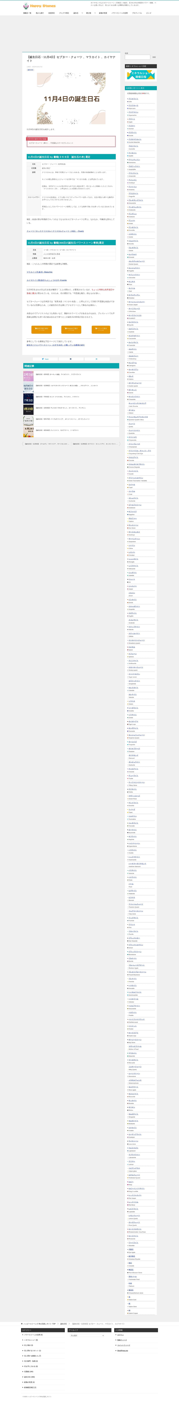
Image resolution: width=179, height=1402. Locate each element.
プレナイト (133, 979)
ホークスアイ (133, 1033)
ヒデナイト (133, 890)
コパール (132, 484)
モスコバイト (133, 1094)
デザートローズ (134, 796)
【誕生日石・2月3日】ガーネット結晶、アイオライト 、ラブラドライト (58, 374)
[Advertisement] (89, 32)
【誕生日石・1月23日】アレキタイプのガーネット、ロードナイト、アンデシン (60, 408)
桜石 (130, 1263)
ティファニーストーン (137, 782)
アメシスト (133, 180)
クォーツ (132, 424)
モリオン (132, 1107)
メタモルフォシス (135, 1080)
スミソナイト (133, 660)
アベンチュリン (134, 160)
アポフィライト (134, 166)
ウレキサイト (133, 248)
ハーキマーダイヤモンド (137, 863)
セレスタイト (133, 687)
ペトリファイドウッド (137, 1019)
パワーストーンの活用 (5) (33, 1335)
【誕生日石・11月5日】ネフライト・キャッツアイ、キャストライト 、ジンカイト (96, 444)
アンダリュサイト (135, 207)
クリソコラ (133, 437)
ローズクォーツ (134, 1222)
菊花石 (131, 1290)
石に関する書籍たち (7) (32, 1356)
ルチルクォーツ (134, 1175)
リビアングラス (134, 1168)
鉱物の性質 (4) (29, 1382)
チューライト (133, 775)
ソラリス (132, 701)
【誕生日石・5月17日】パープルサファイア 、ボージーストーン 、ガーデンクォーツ (62, 419)
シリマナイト (133, 566)
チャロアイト (133, 769)
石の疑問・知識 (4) (31, 1361)
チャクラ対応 (64, 13)
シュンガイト (133, 559)
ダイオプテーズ (134, 748)
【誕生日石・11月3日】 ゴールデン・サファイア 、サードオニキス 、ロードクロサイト (47, 444)
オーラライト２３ (135, 315)
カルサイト (133, 349)
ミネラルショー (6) (31, 1340)
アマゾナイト (133, 173)
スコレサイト (133, 620)
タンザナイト (133, 728)
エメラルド (133, 254)
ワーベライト (133, 1243)
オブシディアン (134, 295)
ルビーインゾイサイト (137, 1188)
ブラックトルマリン (136, 945)
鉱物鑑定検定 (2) (30, 1387)
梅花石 (131, 1270)
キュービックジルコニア (137, 403)
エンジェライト (134, 268)
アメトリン (133, 187)
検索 (126, 53)
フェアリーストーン (136, 911)
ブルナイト (133, 958)
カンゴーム (133, 363)
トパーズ (132, 809)
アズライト (133, 132)
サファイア (133, 511)
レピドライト (133, 1209)
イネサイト (133, 234)
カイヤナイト (133, 322)
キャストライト (134, 396)
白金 (130, 1283)
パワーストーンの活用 (120, 13)
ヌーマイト (133, 830)
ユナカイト (133, 1128)
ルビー (131, 1182)
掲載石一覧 (27, 13)
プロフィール (137, 13)
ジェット (132, 579)
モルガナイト (133, 1114)
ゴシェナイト (133, 498)
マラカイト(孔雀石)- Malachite (39, 272)
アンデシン (133, 214)
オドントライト (134, 275)
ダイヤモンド (133, 755)
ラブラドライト (134, 1155)
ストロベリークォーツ (137, 640)
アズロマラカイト (135, 139)
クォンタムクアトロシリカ (138, 417)
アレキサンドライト (136, 200)
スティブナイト (134, 627)
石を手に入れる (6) (31, 1366)
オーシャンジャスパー (137, 302)
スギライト (133, 613)
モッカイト (133, 1100)
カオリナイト (133, 329)
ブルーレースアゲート (137, 965)
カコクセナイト (134, 336)
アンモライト (133, 227)
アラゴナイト (133, 193)
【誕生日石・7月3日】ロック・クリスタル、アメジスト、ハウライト (57, 397)
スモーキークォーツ (136, 667)
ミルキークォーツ (135, 1067)
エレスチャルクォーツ (137, 261)
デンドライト (133, 803)
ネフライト (133, 836)
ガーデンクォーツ (135, 383)
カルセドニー (133, 356)
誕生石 (76, 13)
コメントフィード (123, 1345)
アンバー (132, 220)
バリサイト (133, 870)
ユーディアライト (135, 1134)
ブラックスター (134, 938)
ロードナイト (133, 1236)
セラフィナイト (134, 681)
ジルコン (132, 593)
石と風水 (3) (28, 1345)
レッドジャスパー (135, 1195)
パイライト (133, 877)
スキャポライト (134, 606)
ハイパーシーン (134, 843)
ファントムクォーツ (136, 904)
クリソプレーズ (134, 444)
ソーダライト (133, 708)
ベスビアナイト (134, 1006)
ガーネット (133, 390)
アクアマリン (133, 112)
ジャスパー (133, 586)
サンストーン (133, 525)
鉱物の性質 (103, 13)
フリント (132, 924)
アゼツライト (133, 146)
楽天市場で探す (41, 329)
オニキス (132, 281)
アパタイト (133, 153)
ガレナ (131, 376)
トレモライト (133, 823)
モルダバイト (133, 1121)
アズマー (132, 126)
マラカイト (133, 1053)
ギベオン (132, 410)
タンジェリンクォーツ (137, 735)
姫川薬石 (132, 1256)
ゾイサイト (133, 715)
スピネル (132, 647)
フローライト (133, 931)
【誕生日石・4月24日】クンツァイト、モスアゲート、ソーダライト (57, 430)
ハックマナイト (134, 857)
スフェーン (133, 654)
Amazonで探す (71, 329)
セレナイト (133, 694)
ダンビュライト (134, 762)
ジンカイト (133, 599)
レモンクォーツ (134, 1215)
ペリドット (133, 1026)
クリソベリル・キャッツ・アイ (140, 451)
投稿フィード (122, 1340)
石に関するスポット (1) (32, 1350)
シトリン (132, 545)
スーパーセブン (134, 674)
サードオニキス (134, 532)
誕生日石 (30, 70)
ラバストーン (133, 1141)
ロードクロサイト (135, 1229)
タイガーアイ (133, 721)
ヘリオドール (133, 999)
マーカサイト (133, 1060)
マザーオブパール (135, 1046)
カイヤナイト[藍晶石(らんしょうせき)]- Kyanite (47, 280)
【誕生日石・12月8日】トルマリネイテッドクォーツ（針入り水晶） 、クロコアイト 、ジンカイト (66, 385)
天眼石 (131, 1249)
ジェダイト (133, 572)
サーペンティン (134, 539)
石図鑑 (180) (28, 1371)
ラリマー (132, 1161)
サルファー (133, 518)
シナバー (132, 552)
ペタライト (133, 1012)
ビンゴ (148, 13)
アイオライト (133, 99)
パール (131, 884)
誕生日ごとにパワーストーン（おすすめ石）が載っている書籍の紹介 (56, 345)
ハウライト (133, 850)
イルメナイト (133, 241)
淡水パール (133, 1276)
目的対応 (51, 13)
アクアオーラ (133, 105)
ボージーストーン (135, 1039)
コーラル (132, 491)
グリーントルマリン (136, 478)
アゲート (132, 119)
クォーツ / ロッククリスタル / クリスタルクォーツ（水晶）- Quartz (55, 231)
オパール (132, 288)
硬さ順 (88, 13)
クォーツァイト (134, 430)
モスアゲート (133, 1087)
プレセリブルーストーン (137, 972)
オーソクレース (134, 308)
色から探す (40, 13)
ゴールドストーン (135, 505)
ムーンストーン (134, 1073)
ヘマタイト (133, 985)
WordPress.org (122, 1350)
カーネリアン (133, 369)
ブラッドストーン (135, 951)
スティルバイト (134, 633)
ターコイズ (133, 742)
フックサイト (133, 918)
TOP (40, 1324)
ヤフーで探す (101, 329)
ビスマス (132, 897)
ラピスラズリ (133, 1148)
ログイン (120, 1335)
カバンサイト (133, 342)
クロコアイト (133, 457)
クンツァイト (133, 471)
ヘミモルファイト (135, 992)
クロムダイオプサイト (137, 464)
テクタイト (133, 789)
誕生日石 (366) (29, 1377)
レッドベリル (133, 1202)
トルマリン (133, 816)
